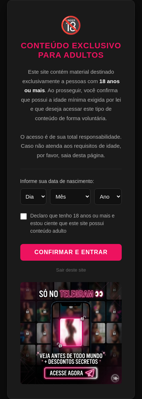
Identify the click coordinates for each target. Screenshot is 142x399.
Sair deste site (71, 270)
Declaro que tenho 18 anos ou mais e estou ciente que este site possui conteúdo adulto (72, 223)
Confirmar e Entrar (71, 252)
